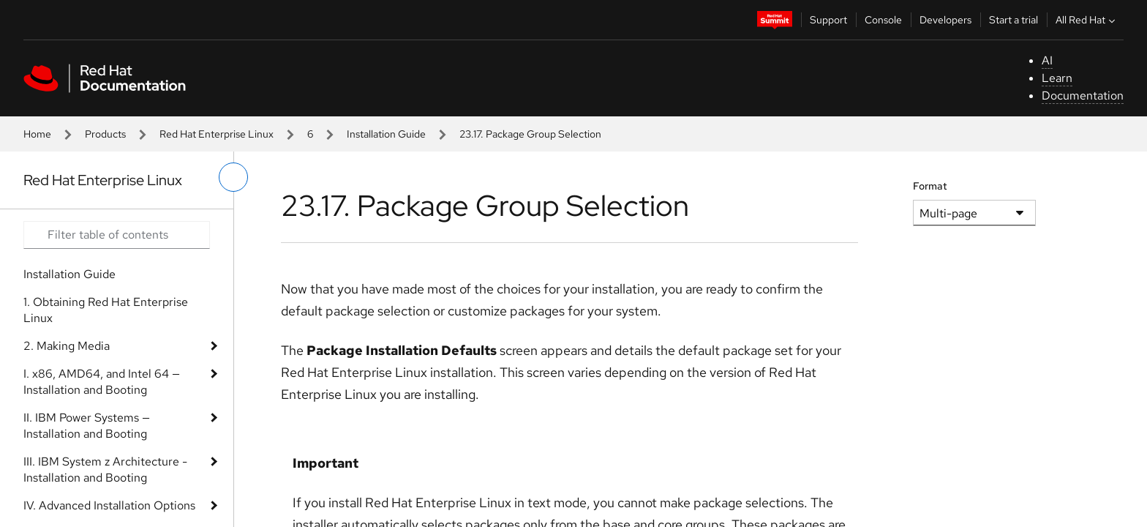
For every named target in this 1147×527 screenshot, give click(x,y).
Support (828, 19)
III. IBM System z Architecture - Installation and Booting (105, 469)
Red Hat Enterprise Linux (216, 134)
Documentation (1083, 95)
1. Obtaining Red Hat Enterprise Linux (105, 310)
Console (883, 19)
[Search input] (116, 235)
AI (1047, 60)
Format (930, 186)
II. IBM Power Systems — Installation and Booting (86, 425)
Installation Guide (386, 134)
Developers (945, 19)
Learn (1057, 78)
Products (105, 134)
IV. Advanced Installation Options (109, 505)
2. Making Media (66, 346)
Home (37, 134)
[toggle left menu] (233, 177)
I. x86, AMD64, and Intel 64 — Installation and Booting (101, 381)
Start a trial (1013, 19)
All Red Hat (1087, 19)
